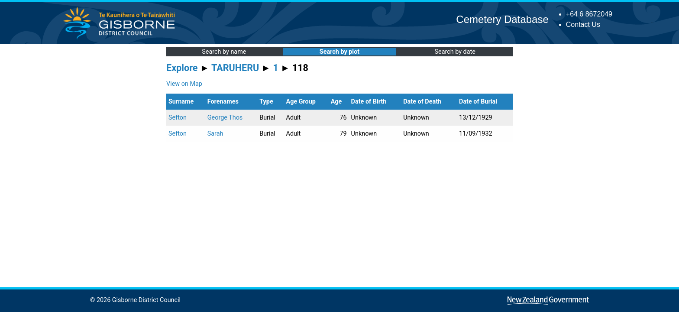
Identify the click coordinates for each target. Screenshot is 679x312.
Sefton (177, 117)
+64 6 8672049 (589, 14)
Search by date (454, 51)
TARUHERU (235, 67)
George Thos (225, 117)
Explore (182, 67)
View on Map (184, 84)
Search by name (224, 51)
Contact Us (583, 24)
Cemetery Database (502, 19)
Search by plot (339, 51)
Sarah (215, 133)
